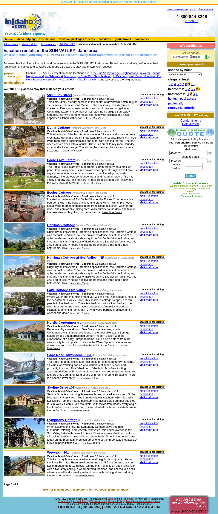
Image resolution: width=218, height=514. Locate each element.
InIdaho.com (11, 44)
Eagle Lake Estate (61, 160)
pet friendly (175, 103)
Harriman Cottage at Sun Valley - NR (75, 257)
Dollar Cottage (58, 127)
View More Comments (191, 196)
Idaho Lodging (29, 44)
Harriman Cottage (61, 225)
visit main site (149, 105)
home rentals (48, 44)
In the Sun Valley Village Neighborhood (114, 73)
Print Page (207, 9)
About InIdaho (80, 501)
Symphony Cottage (62, 420)
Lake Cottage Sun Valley (66, 290)
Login (193, 9)
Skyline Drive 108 (61, 387)
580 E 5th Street (59, 95)
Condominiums (190, 120)
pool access (188, 98)
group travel (123, 39)
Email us (191, 21)
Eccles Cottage (59, 192)
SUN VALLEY (67, 44)
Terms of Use (98, 501)
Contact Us (64, 501)
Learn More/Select (96, 118)
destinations (47, 39)
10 (193, 84)
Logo (110, 498)
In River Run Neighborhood (94, 76)
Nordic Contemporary (64, 322)
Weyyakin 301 (58, 452)
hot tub (173, 98)
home (9, 39)
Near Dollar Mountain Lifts (145, 76)
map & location (149, 98)
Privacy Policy (116, 501)
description (146, 101)
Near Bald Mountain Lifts (41, 79)
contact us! (142, 39)
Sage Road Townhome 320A (69, 355)
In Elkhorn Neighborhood (60, 76)
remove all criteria (181, 108)
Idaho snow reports (177, 9)
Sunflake (128, 498)
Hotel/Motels (190, 124)
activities (105, 39)
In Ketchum (120, 76)
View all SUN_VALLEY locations (79, 79)
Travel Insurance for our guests (143, 501)
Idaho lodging (26, 39)
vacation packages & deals (77, 39)
